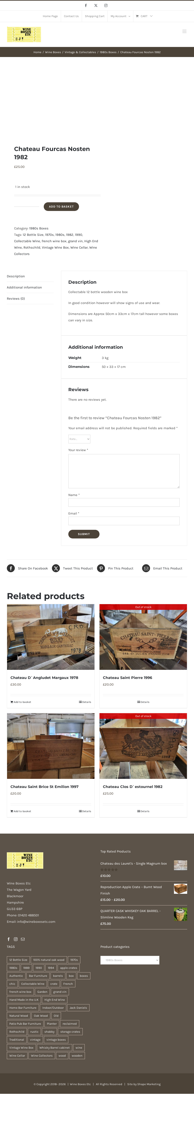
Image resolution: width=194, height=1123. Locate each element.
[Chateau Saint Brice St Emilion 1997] (50, 746)
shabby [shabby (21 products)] (49, 1031)
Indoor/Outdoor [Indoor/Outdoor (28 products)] (53, 1007)
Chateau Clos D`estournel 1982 (132, 787)
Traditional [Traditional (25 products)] (16, 1039)
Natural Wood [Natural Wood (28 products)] (18, 1015)
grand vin (75, 241)
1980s (59, 235)
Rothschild (31, 247)
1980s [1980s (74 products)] (13, 968)
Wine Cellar (79, 247)
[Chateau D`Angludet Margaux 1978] (50, 637)
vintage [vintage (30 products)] (35, 1039)
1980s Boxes (38, 228)
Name (74, 495)
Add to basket (61, 206)
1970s (49, 235)
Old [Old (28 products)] (56, 1015)
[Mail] (23, 939)
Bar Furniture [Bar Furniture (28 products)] (38, 975)
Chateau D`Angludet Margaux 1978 (44, 678)
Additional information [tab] (24, 287)
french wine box (54, 241)
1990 (78, 235)
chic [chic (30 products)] (12, 983)
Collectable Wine (27, 241)
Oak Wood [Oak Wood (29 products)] (41, 1015)
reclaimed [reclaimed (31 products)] (70, 1023)
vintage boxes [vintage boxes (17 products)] (56, 1039)
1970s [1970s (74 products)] (74, 960)
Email (73, 513)
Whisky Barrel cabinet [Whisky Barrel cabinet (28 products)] (54, 1047)
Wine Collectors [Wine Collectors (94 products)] (42, 1055)
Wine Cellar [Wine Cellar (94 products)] (17, 1055)
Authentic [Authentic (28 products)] (16, 975)
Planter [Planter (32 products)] (52, 1023)
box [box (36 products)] (71, 975)
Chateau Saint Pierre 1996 (127, 678)
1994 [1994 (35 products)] (51, 968)
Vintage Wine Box (55, 247)
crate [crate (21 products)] (53, 983)
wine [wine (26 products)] (79, 1047)
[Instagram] (16, 939)
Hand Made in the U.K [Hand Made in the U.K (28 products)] (23, 999)
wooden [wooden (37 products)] (77, 1055)
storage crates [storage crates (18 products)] (70, 1031)
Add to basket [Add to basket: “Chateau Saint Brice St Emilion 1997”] (22, 811)
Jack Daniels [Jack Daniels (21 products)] (78, 1007)
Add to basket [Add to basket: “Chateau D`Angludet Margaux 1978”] (22, 702)
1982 (69, 235)
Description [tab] (16, 276)
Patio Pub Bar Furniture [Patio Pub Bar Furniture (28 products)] (25, 1023)
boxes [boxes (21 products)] (84, 975)
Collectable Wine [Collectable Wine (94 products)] (32, 983)
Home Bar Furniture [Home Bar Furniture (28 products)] (22, 1007)
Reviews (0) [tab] (16, 298)
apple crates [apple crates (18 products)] (68, 968)
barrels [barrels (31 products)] (58, 975)
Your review (78, 450)
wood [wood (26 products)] (62, 1055)
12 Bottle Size (33, 235)
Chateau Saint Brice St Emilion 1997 (44, 787)
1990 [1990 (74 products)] (39, 968)
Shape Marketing (149, 1084)
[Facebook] (8, 939)
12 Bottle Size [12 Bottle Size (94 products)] (18, 960)
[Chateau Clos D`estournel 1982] (143, 746)
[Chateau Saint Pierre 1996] (143, 637)
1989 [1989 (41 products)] (26, 968)
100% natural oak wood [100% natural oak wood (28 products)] (48, 960)
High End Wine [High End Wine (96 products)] (54, 999)
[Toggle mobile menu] (184, 31)
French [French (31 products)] (68, 983)
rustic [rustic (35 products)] (34, 1031)
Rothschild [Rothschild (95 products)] (16, 1031)
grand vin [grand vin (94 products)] (59, 991)
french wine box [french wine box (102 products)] (20, 991)
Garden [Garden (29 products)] (42, 991)
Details (86, 702)
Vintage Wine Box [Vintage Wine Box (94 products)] (21, 1047)
